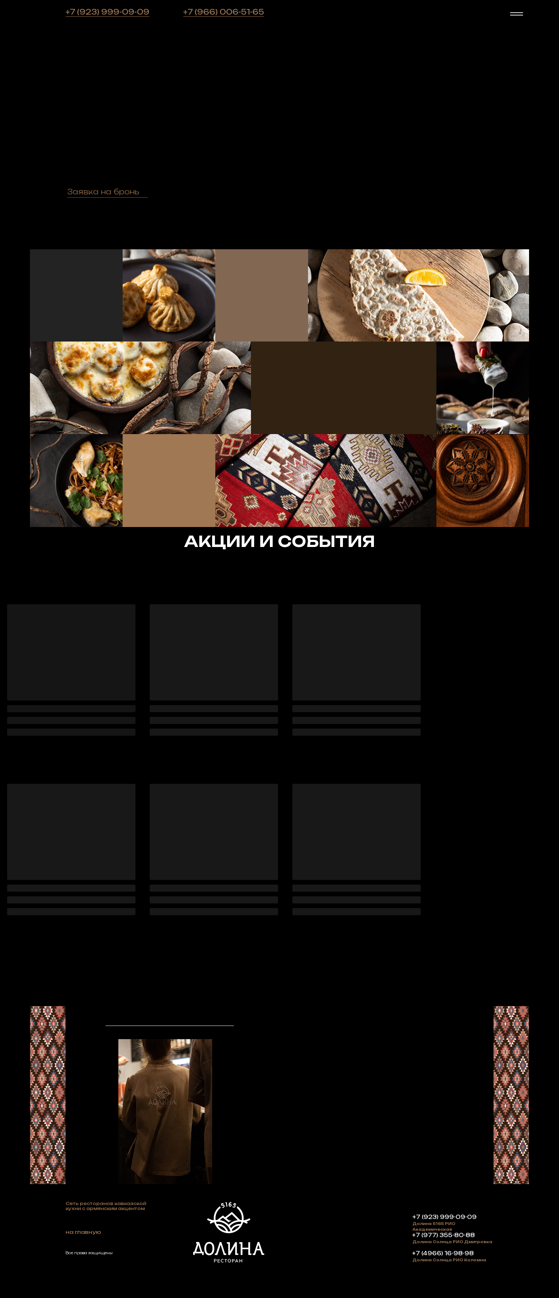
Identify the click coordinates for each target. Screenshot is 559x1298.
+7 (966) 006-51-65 (223, 11)
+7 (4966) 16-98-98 (443, 1253)
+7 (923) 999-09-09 (107, 11)
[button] (103, 191)
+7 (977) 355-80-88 (443, 1235)
